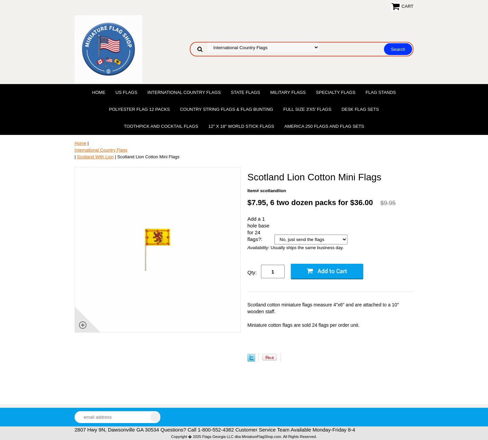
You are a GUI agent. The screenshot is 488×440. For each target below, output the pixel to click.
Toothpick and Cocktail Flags (161, 126)
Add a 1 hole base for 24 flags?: (258, 229)
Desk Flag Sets (360, 109)
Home (98, 92)
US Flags (126, 92)
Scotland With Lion (95, 156)
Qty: (252, 272)
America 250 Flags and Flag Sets (324, 126)
